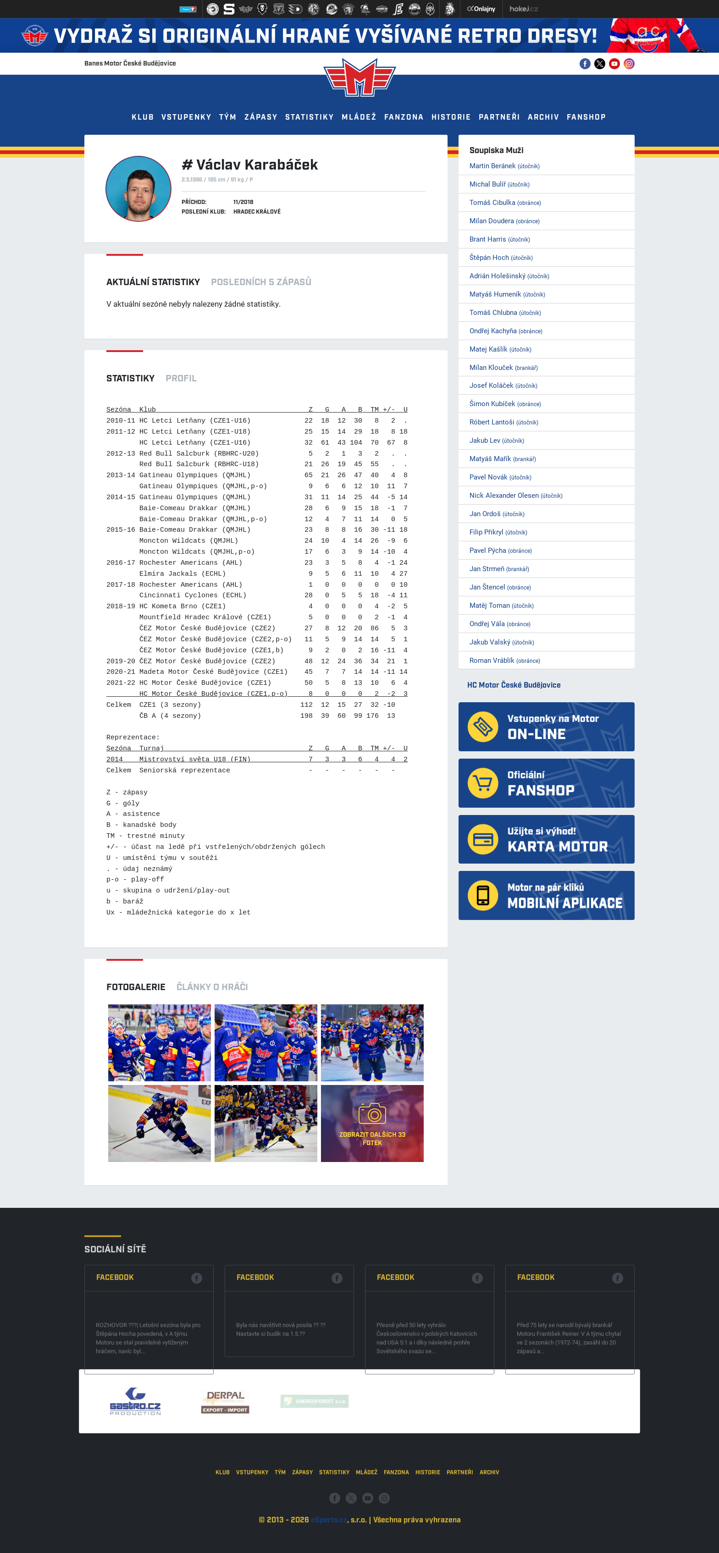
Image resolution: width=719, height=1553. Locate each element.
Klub (143, 117)
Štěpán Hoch (501, 257)
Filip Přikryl (498, 531)
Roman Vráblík (505, 660)
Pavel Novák (500, 476)
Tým (228, 117)
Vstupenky (186, 117)
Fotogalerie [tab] (136, 987)
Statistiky (309, 117)
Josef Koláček (503, 385)
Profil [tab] (181, 379)
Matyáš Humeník (507, 293)
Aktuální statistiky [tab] (153, 282)
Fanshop (586, 117)
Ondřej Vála (500, 623)
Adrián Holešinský (509, 275)
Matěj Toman (502, 605)
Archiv (543, 117)
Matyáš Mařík (503, 458)
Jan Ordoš (497, 513)
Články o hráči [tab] (212, 987)
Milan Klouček (504, 367)
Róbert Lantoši (504, 421)
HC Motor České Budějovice (514, 685)
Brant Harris (500, 238)
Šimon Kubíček (505, 403)
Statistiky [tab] (130, 379)
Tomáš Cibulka (505, 202)
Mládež (359, 117)
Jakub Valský (502, 641)
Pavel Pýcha (501, 550)
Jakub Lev (497, 440)
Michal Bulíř (500, 183)
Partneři (499, 117)
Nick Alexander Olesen (516, 495)
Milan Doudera (505, 220)
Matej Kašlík (500, 348)
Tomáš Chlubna (505, 312)
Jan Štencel (500, 586)
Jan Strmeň (499, 568)
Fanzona (404, 117)
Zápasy (261, 117)
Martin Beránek (505, 165)
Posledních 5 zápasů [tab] (261, 282)
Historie (451, 117)
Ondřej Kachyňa (506, 330)
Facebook (115, 1351)
